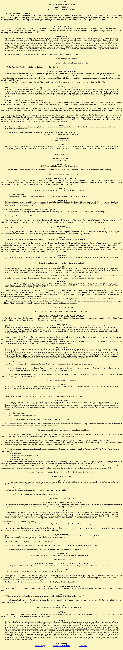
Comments (83, 646)
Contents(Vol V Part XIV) (61, 646)
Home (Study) (40, 646)
